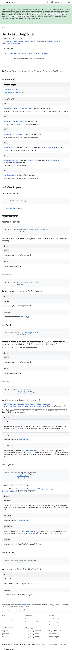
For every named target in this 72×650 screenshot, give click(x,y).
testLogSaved (9, 160)
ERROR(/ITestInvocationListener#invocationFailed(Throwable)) (27, 404)
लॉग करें (67, 2)
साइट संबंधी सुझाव (42, 644)
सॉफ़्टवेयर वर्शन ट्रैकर (54, 637)
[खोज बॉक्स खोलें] (47, 2)
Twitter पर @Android (31, 619)
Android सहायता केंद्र (54, 619)
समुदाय (16, 644)
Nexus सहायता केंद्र (54, 625)
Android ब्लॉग (29, 625)
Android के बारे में (7, 644)
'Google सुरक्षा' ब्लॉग (31, 628)
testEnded (7, 121)
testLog (7, 147)
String (17, 426)
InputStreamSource (48, 147)
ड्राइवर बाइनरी (5, 634)
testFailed (8, 134)
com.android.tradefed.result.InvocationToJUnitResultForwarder (28, 53)
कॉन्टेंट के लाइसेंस (26, 605)
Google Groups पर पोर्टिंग (32, 637)
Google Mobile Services (56, 631)
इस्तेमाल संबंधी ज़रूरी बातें (8, 622)
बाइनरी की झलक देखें (7, 628)
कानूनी (22, 644)
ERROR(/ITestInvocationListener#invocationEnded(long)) (24, 406)
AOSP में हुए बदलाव (29, 19)
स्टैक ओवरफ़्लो (52, 634)
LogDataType (28, 147)
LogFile (16, 162)
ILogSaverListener (53, 41)
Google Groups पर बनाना (32, 634)
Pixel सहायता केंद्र (53, 622)
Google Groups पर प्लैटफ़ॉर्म (33, 631)
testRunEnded (9, 175)
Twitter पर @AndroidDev (33, 622)
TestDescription (27, 108)
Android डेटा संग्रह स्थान (8, 619)
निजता (33, 644)
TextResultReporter (11, 89)
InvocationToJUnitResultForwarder (23, 41)
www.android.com (54, 628)
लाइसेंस (27, 644)
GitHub (4, 637)
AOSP (3, 27)
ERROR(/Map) (25, 317)
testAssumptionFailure (12, 108)
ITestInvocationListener (11, 43)
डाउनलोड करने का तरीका (8, 625)
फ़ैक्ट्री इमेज (5, 631)
